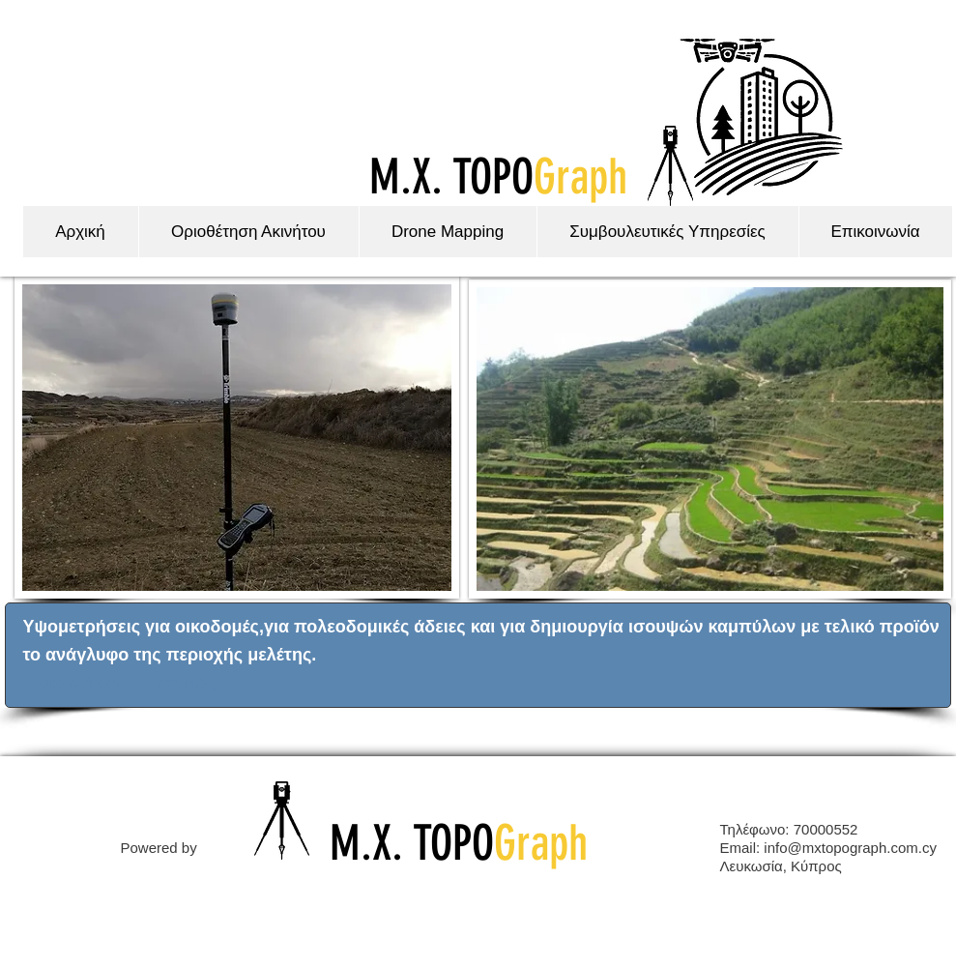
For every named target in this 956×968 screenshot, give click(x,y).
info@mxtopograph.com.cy (850, 847)
